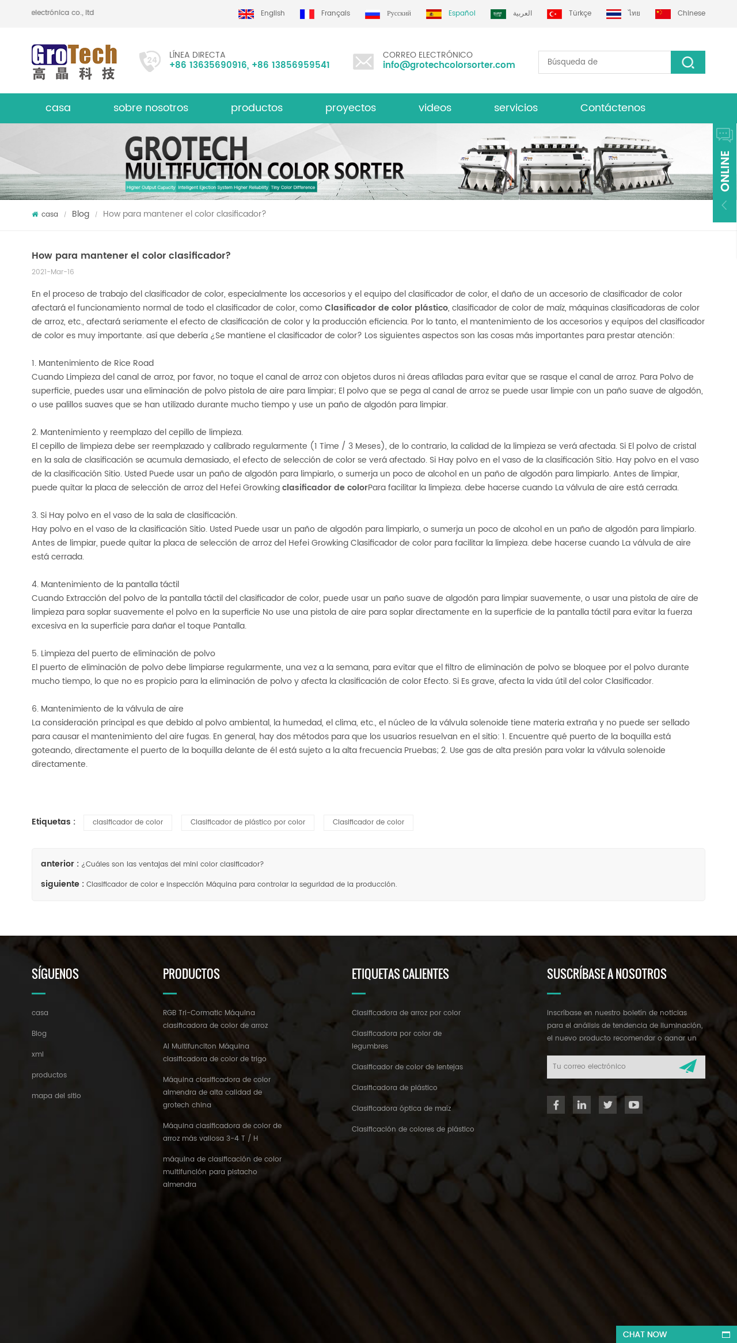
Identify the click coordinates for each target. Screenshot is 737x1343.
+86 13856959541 (291, 65)
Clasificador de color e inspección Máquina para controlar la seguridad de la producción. (241, 884)
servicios (516, 108)
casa (58, 108)
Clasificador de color (368, 822)
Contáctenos (612, 108)
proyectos (350, 108)
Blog (80, 214)
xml (38, 1054)
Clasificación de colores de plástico (413, 1129)
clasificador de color (128, 822)
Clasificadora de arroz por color (406, 1013)
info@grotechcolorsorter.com (449, 65)
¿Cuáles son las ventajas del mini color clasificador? (172, 864)
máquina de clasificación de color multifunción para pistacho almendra (222, 1172)
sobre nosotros (150, 108)
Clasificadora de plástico (395, 1088)
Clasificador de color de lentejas (407, 1067)
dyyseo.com (380, 1323)
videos (435, 108)
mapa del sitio (56, 1096)
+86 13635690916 (208, 65)
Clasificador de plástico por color (248, 822)
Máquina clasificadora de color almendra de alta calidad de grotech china (217, 1093)
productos (257, 108)
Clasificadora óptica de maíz (401, 1108)
